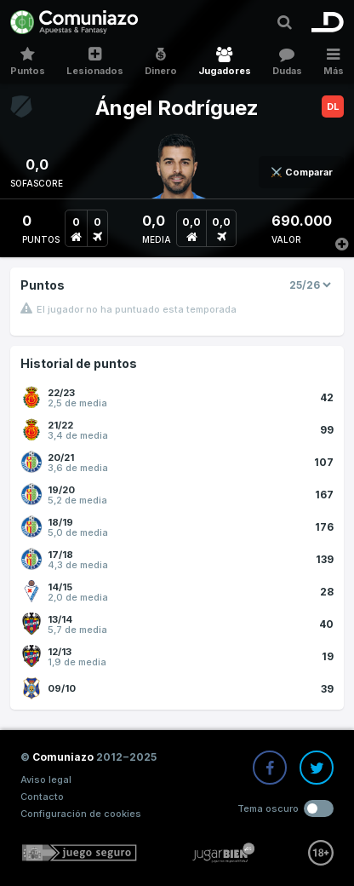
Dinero (161, 62)
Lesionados (95, 62)
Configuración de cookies (80, 814)
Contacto (42, 797)
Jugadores (224, 62)
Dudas (286, 62)
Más (333, 62)
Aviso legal (45, 779)
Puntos (28, 62)
